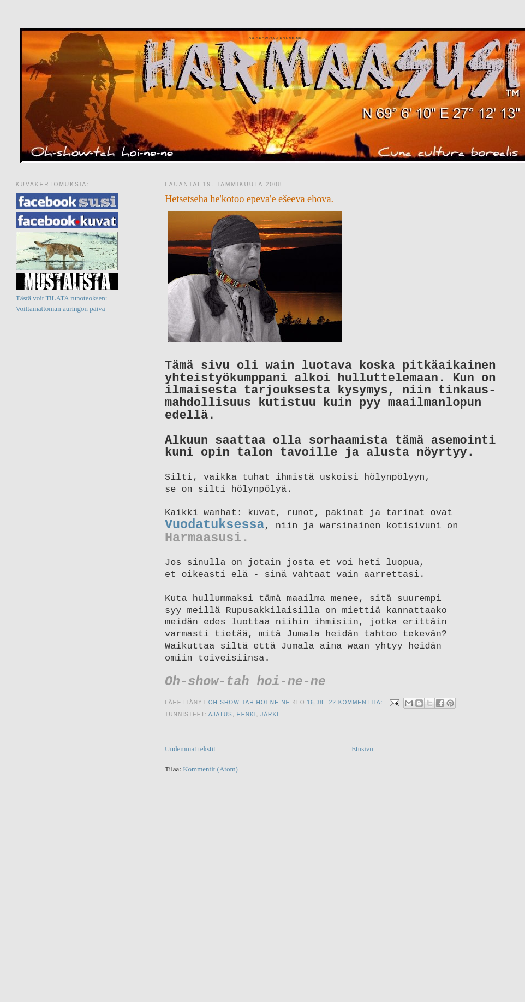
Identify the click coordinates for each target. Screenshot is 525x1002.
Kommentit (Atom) (210, 769)
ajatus (220, 714)
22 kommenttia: (357, 702)
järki (269, 714)
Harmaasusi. (207, 538)
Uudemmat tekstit (190, 749)
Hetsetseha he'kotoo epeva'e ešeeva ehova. (249, 198)
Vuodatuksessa (214, 525)
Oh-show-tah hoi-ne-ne (274, 38)
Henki (246, 714)
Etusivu (362, 749)
